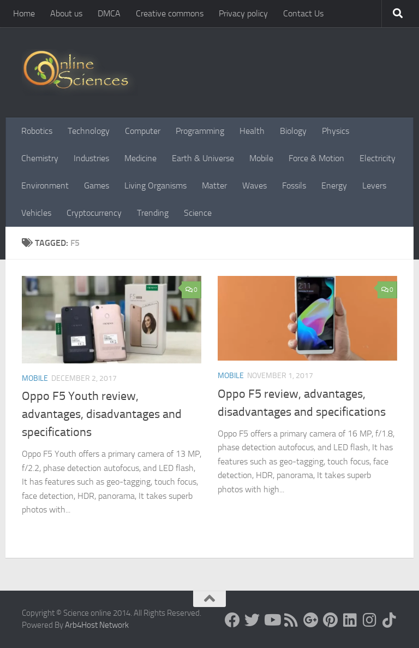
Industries (91, 158)
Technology (89, 131)
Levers (374, 185)
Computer (142, 131)
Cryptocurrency (94, 213)
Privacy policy (243, 13)
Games (96, 185)
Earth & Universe (203, 158)
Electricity (378, 158)
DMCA (109, 13)
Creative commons (169, 13)
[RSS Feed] (291, 620)
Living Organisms (155, 185)
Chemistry (39, 158)
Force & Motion (316, 158)
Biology (293, 131)
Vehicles (36, 213)
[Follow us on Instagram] (370, 620)
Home (24, 13)
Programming (200, 131)
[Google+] (311, 620)
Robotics (36, 131)
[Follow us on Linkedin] (350, 620)
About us (66, 13)
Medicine (140, 158)
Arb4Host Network (97, 625)
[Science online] (232, 620)
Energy (334, 185)
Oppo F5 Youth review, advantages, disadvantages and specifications (102, 414)
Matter (214, 185)
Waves (254, 185)
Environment (45, 185)
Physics (335, 131)
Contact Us (303, 13)
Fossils (294, 185)
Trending (153, 213)
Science (198, 213)
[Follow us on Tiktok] (389, 620)
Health (252, 131)
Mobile (261, 158)
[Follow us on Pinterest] (330, 620)
